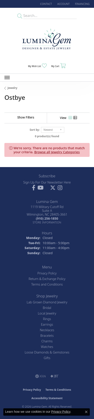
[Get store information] (47, 222)
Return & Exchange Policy (47, 279)
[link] (45, 4)
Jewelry (12, 88)
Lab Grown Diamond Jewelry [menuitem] (47, 302)
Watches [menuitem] (47, 347)
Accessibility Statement (47, 398)
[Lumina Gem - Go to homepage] (47, 40)
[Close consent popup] (86, 412)
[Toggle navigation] (7, 77)
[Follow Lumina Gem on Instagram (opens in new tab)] (60, 187)
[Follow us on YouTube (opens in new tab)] (40, 187)
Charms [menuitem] (47, 341)
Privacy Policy (47, 273)
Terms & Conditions (58, 390)
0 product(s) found (47, 136)
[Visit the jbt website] (54, 376)
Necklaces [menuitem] (47, 330)
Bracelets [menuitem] (47, 335)
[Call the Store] (47, 218)
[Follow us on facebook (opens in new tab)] (33, 187)
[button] (63, 4)
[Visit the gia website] (40, 376)
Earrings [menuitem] (47, 324)
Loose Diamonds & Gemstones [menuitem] (47, 352)
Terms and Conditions (47, 284)
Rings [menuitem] (47, 319)
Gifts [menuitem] (47, 358)
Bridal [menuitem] (47, 308)
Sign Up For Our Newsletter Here (47, 182)
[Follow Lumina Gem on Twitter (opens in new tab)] (52, 187)
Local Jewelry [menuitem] (47, 313)
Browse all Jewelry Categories (57, 152)
